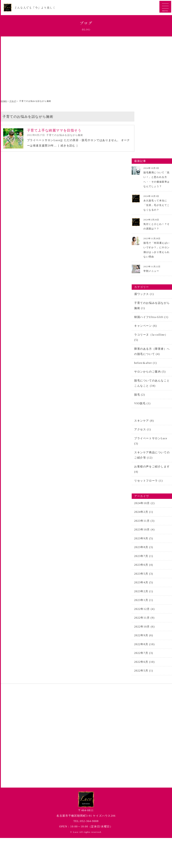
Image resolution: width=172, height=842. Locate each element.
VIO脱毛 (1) (142, 404)
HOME (3, 101)
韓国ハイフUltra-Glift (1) (151, 317)
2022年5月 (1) (143, 674)
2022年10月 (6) (144, 630)
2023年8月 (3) (143, 550)
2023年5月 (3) (143, 576)
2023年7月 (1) (143, 558)
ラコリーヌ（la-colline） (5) (151, 338)
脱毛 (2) (139, 396)
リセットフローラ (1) (148, 482)
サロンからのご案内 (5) (150, 372)
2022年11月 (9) (144, 621)
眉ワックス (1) (144, 294)
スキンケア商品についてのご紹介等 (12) (152, 457)
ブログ (12, 101)
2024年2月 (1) (143, 514)
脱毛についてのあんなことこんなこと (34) (152, 384)
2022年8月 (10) (144, 647)
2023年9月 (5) (143, 541)
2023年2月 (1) (143, 594)
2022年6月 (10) (144, 665)
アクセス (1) (142, 431)
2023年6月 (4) (143, 567)
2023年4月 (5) (143, 585)
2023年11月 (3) (144, 523)
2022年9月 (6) (143, 639)
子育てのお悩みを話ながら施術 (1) (152, 306)
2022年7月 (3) (143, 656)
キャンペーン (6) (145, 326)
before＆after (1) (145, 363)
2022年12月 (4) (144, 612)
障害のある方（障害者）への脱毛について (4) (152, 352)
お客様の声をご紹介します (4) (152, 471)
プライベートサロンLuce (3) (150, 443)
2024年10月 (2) (144, 505)
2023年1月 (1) (143, 603)
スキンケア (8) (144, 422)
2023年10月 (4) (144, 532)
